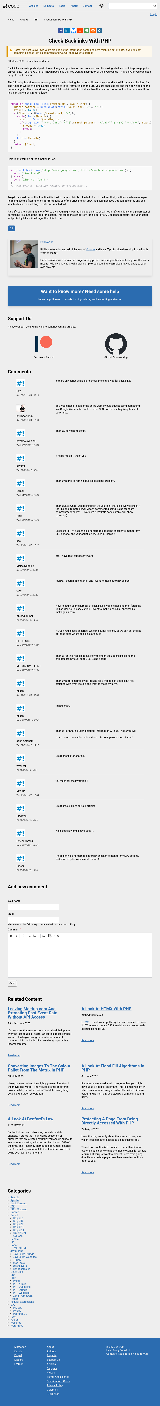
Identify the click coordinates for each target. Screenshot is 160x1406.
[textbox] (80, 958)
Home (11, 19)
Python (14, 1298)
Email (11, 914)
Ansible (14, 1197)
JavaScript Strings (23, 1254)
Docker (14, 1212)
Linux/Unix (16, 1271)
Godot (13, 1245)
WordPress (16, 1325)
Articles (33, 5)
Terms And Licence (58, 1376)
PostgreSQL (20, 1313)
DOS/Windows (18, 1209)
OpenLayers (20, 1265)
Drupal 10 (18, 1227)
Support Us (53, 1359)
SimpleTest (19, 1233)
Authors (51, 1351)
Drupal (14, 1215)
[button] (99, 30)
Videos (51, 1372)
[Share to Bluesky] (73, 30)
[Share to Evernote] (86, 30)
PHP (36, 19)
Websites (15, 1322)
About (74, 5)
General (14, 1239)
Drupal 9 (18, 1224)
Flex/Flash (16, 1236)
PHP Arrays (19, 1283)
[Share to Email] (93, 30)
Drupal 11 (18, 1230)
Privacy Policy (55, 1385)
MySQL (17, 1310)
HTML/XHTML (18, 1248)
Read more (14, 1055)
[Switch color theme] (101, 6)
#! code (11, 6)
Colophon (52, 1389)
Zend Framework (22, 1295)
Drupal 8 (18, 1221)
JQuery (17, 1260)
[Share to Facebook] (60, 30)
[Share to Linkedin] (67, 30)
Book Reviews (18, 1203)
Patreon (18, 1364)
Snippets (49, 5)
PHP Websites (21, 1292)
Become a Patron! (44, 357)
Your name (14, 901)
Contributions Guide (58, 1381)
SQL (12, 1304)
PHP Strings (20, 1289)
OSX (12, 1275)
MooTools (19, 1262)
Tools (62, 5)
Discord (18, 1359)
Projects (52, 1355)
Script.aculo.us (21, 1269)
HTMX (85, 1022)
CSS (12, 1206)
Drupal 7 (18, 1218)
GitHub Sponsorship (116, 357)
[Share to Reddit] (80, 30)
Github (18, 1351)
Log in (153, 14)
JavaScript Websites (25, 1256)
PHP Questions (21, 1286)
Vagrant (14, 1319)
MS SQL (17, 1307)
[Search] (154, 6)
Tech (13, 1316)
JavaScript (16, 1250)
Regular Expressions (22, 1301)
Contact (87, 5)
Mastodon (20, 1346)
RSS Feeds (53, 1394)
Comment (13, 929)
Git (12, 1242)
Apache (14, 1200)
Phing (16, 1280)
